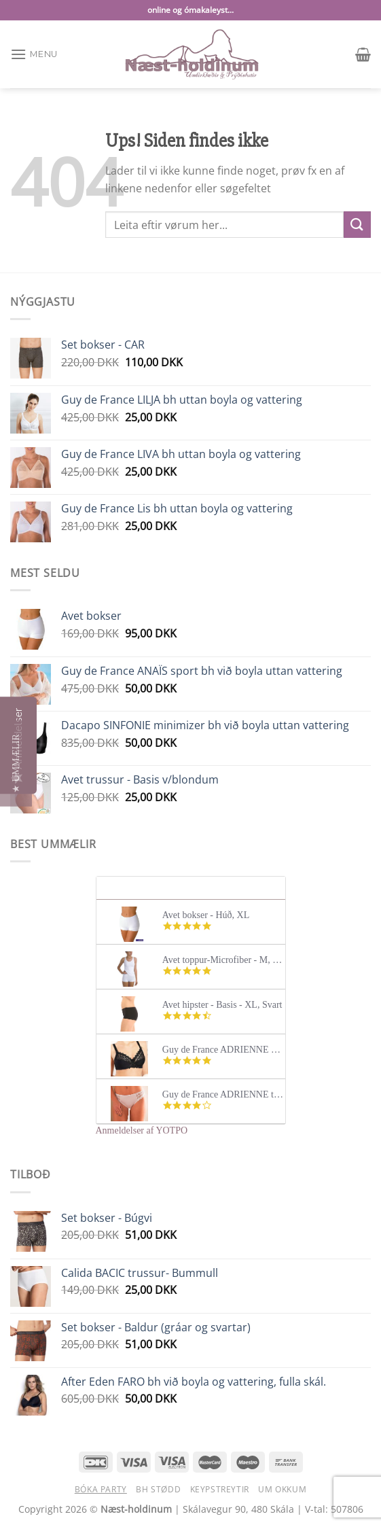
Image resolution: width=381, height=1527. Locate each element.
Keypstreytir (219, 1489)
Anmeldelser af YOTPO (142, 1130)
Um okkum (282, 1489)
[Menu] (34, 54)
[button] (16, 763)
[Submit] (357, 224)
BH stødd (158, 1489)
